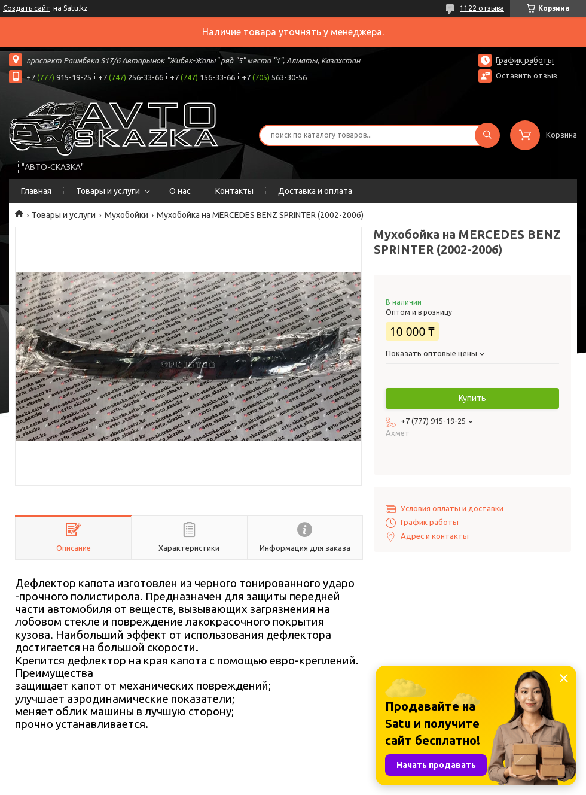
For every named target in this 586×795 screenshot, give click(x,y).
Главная (36, 191)
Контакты (234, 191)
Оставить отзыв (526, 75)
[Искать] (487, 135)
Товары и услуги (108, 191)
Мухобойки (126, 215)
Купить (472, 398)
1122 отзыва (482, 8)
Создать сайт (26, 8)
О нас (180, 191)
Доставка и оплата (315, 191)
